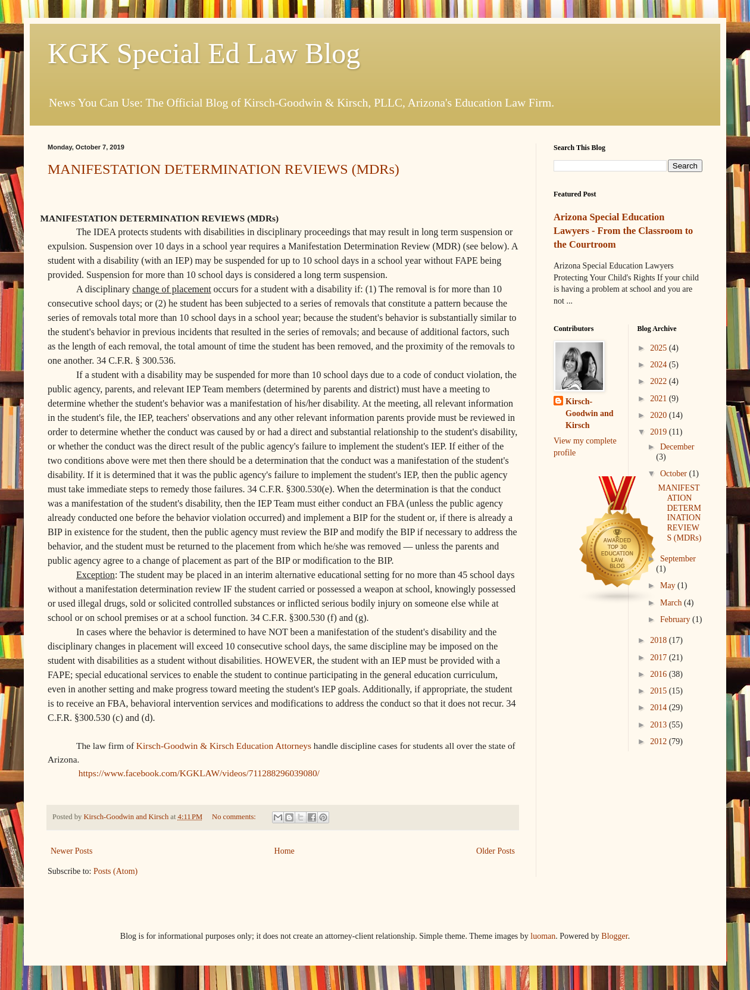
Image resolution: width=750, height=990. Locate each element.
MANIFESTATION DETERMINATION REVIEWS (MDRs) (223, 169)
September (678, 558)
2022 (659, 381)
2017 (659, 657)
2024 (659, 364)
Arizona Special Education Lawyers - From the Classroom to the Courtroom (623, 230)
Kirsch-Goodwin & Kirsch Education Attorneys (223, 746)
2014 (659, 707)
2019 (659, 431)
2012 (659, 741)
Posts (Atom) (115, 871)
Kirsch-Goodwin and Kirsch (589, 413)
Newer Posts (71, 851)
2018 (659, 640)
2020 (659, 415)
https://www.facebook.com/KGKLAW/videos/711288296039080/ (199, 773)
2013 (659, 724)
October (674, 473)
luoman (542, 936)
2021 (659, 398)
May (668, 585)
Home (284, 851)
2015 (659, 690)
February (676, 619)
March (672, 602)
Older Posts (495, 851)
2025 (659, 347)
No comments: (235, 817)
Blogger (614, 936)
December (677, 446)
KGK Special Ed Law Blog (204, 53)
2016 (659, 674)
